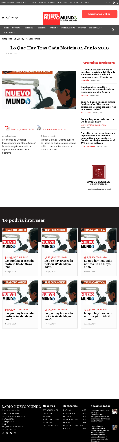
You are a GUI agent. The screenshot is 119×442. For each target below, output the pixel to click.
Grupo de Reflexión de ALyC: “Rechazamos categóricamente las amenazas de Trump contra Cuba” (100, 413)
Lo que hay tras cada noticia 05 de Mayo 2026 (19, 316)
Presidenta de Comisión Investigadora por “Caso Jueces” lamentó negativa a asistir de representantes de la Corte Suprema (19, 146)
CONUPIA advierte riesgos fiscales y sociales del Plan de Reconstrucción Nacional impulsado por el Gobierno (97, 73)
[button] (113, 30)
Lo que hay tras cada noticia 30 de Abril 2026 (97, 316)
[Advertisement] (59, 349)
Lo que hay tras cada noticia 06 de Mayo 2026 (97, 263)
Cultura (84, 95)
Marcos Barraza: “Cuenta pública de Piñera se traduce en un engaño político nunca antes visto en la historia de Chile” (58, 144)
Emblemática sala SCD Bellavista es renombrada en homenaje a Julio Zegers (99, 89)
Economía (85, 80)
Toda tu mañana (88, 145)
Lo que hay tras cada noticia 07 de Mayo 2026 (58, 263)
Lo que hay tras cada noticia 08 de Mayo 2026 (98, 120)
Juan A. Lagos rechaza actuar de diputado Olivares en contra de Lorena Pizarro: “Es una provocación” (99, 105)
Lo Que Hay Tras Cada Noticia (27, 38)
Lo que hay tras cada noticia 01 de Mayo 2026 (58, 316)
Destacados (86, 112)
